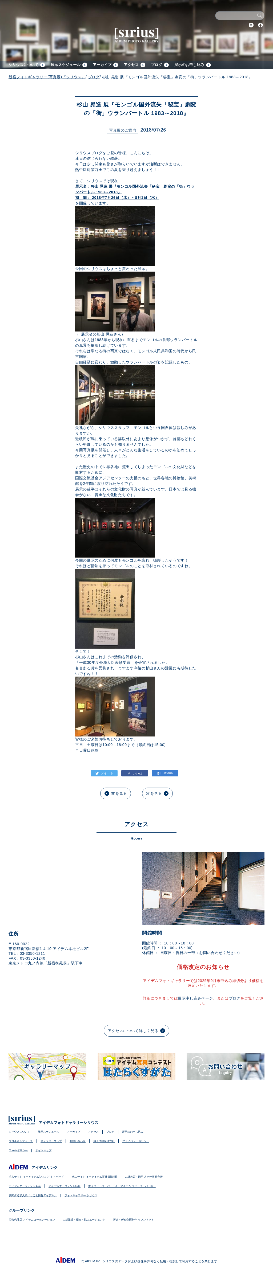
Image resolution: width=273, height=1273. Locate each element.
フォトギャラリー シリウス (81, 1195)
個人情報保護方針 (104, 1141)
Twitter (251, 25)
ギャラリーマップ (51, 1141)
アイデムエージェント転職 (65, 1186)
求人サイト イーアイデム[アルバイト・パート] (36, 1176)
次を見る (154, 793)
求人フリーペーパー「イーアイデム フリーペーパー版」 (122, 1186)
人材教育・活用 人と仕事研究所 (144, 1176)
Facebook (260, 25)
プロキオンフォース (21, 1141)
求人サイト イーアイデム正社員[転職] (94, 1176)
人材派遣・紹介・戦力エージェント (84, 1219)
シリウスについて (23, 65)
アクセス (131, 65)
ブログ (156, 65)
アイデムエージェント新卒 (25, 1186)
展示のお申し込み (189, 65)
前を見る (119, 793)
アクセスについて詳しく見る (133, 1031)
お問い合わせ (78, 1141)
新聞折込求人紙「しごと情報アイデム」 (33, 1195)
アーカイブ (102, 65)
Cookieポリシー (18, 1150)
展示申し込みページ (195, 998)
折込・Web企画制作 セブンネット (133, 1219)
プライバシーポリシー (135, 1141)
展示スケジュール (66, 65)
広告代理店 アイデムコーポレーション (32, 1219)
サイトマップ (43, 1150)
